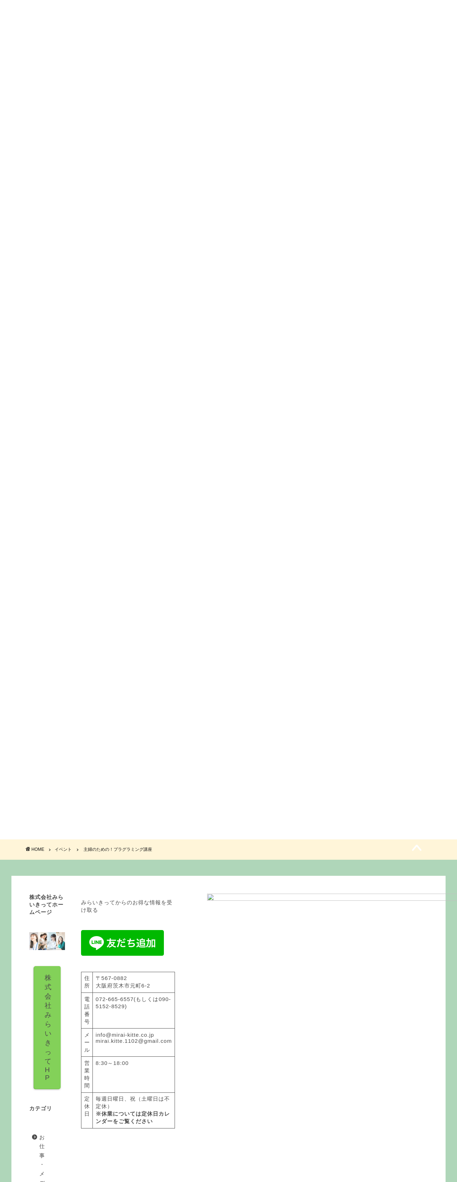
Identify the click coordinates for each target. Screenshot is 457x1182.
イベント (272, 40)
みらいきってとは (99, 40)
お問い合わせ (357, 40)
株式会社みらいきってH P (84, 1004)
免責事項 (93, 1173)
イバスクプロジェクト (67, 1105)
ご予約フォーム (228, 603)
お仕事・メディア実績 (67, 1069)
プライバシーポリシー (52, 1173)
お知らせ (50, 1087)
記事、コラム (56, 1141)
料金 (185, 40)
